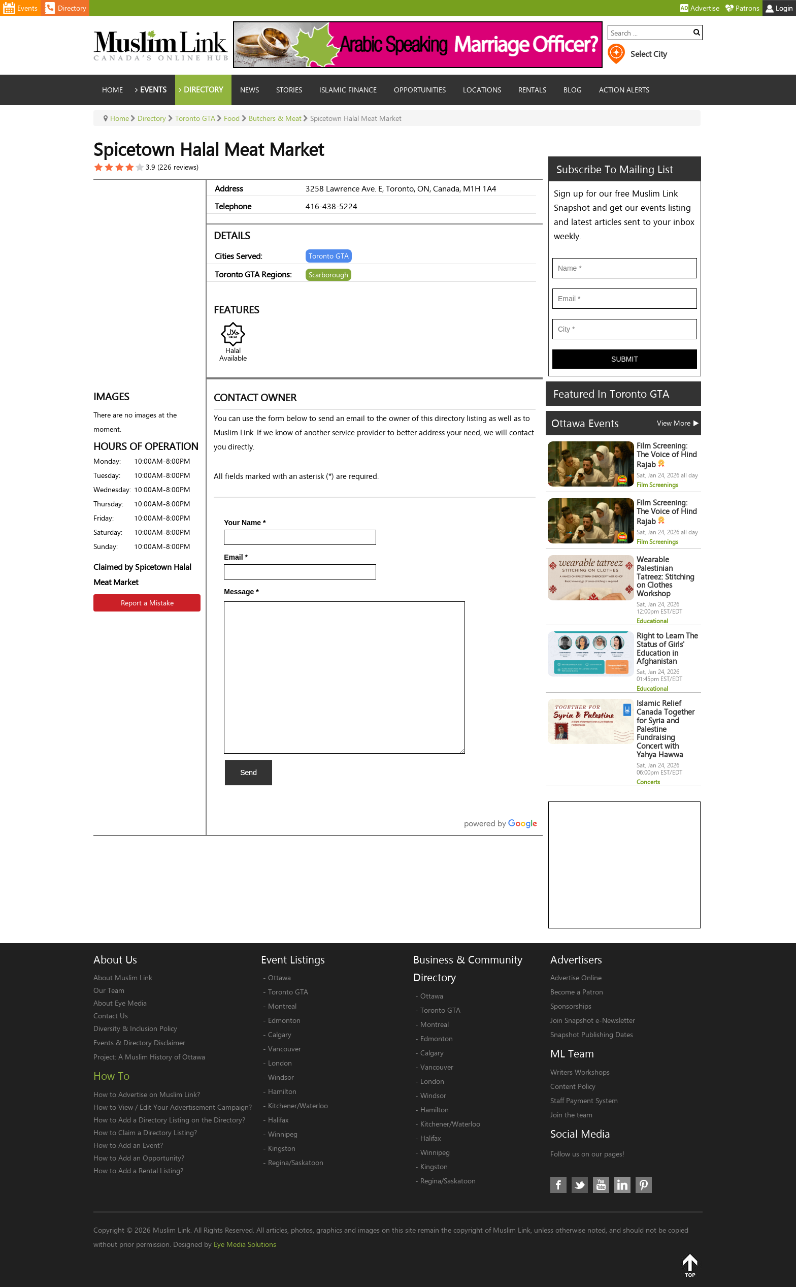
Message (241, 592)
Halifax (278, 1119)
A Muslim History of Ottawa (161, 1056)
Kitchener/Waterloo (298, 1105)
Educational (652, 621)
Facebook (558, 1185)
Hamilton (282, 1091)
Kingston (281, 1148)
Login (779, 8)
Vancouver (284, 1048)
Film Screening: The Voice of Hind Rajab (667, 455)
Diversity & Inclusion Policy (135, 1028)
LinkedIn (622, 1185)
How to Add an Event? (128, 1145)
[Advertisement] (625, 865)
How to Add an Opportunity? (138, 1157)
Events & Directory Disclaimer (139, 1042)
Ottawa (279, 977)
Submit (624, 359)
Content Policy (572, 1086)
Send (248, 772)
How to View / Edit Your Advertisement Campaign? (172, 1107)
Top (690, 1265)
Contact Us (110, 1015)
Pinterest (644, 1185)
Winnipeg (282, 1134)
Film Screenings (657, 484)
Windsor (281, 1077)
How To (111, 1075)
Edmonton (284, 1020)
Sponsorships (570, 1006)
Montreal (282, 1006)
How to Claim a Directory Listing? (145, 1132)
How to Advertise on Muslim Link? (146, 1094)
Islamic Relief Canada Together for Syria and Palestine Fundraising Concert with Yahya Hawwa (665, 729)
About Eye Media (120, 1003)
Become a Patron (576, 991)
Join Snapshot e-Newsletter (592, 1020)
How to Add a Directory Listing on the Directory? (169, 1119)
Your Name (245, 523)
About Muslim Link (122, 977)
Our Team (108, 990)
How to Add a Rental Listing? (138, 1170)
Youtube (601, 1185)
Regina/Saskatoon (295, 1162)
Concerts (648, 782)
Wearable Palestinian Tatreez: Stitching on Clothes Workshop (665, 576)
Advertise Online (576, 977)
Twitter (580, 1185)
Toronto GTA (288, 991)
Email (236, 557)
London (280, 1062)
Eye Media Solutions (245, 1244)
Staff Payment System (584, 1100)
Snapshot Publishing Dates (591, 1034)
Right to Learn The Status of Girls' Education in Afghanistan (667, 648)
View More (678, 422)
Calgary (279, 1034)
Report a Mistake (147, 602)
